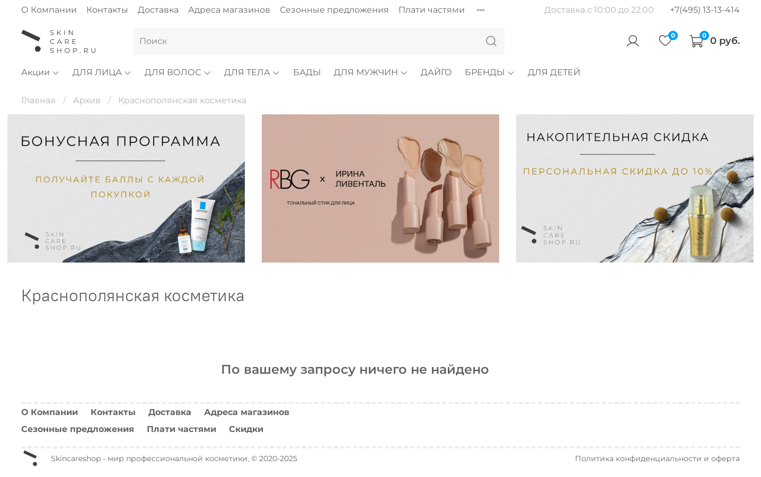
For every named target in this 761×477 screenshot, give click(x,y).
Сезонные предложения (334, 10)
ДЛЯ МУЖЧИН (371, 72)
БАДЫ (307, 72)
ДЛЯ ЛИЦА (102, 72)
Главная (38, 100)
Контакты (107, 10)
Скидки (246, 429)
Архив (87, 100)
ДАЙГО (436, 72)
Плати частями (432, 10)
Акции (40, 72)
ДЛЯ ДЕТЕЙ (554, 72)
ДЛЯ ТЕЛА (252, 72)
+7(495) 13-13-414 (705, 10)
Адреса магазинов (229, 10)
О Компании (49, 10)
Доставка (158, 10)
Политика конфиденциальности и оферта (657, 458)
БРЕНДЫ (490, 72)
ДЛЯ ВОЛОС (178, 72)
